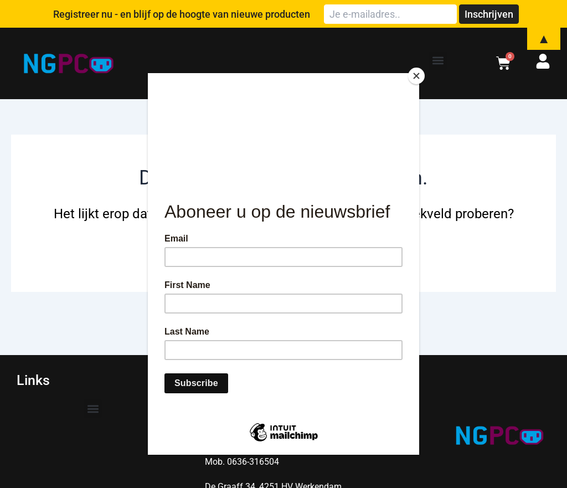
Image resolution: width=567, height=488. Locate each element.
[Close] (416, 76)
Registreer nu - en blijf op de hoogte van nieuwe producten (181, 14)
